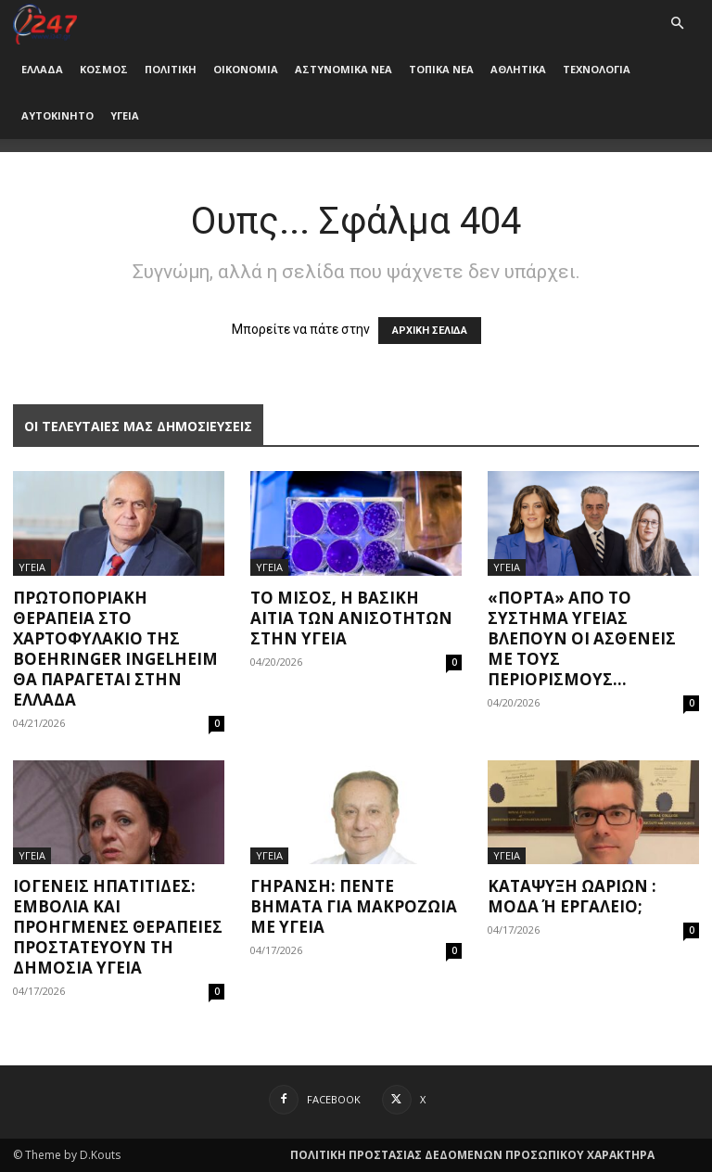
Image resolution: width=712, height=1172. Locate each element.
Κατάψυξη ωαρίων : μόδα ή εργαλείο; (572, 896)
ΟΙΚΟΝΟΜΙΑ (245, 69)
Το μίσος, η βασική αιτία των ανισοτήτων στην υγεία (351, 618)
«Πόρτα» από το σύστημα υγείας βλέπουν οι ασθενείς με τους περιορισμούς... (582, 638)
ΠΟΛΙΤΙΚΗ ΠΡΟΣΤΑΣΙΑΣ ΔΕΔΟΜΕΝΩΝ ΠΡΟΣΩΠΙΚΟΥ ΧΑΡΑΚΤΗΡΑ (472, 1155)
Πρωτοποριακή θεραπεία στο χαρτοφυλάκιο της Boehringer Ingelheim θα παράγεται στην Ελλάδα (115, 648)
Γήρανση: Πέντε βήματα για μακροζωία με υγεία (353, 906)
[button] (677, 23)
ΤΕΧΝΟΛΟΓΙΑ (596, 69)
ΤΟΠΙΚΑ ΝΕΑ (441, 69)
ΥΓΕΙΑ (124, 115)
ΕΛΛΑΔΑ (42, 69)
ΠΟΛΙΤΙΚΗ (171, 69)
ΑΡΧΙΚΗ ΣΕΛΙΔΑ (429, 331)
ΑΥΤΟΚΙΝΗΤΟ (57, 115)
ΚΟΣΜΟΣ (104, 69)
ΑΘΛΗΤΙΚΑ (518, 69)
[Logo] (45, 23)
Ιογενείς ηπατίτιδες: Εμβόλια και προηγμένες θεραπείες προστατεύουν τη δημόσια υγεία (117, 926)
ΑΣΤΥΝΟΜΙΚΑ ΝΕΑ (343, 69)
